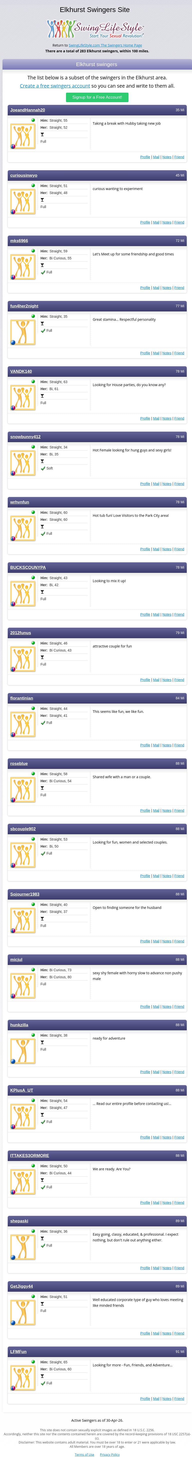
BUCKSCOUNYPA (28, 567)
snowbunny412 (25, 436)
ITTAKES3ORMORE (29, 1155)
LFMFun (18, 1351)
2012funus (20, 632)
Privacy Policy (110, 1454)
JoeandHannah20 (27, 109)
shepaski (19, 1220)
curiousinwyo (23, 175)
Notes (167, 157)
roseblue (19, 763)
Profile (145, 157)
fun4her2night (24, 305)
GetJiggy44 (21, 1286)
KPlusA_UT (21, 1090)
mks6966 (19, 240)
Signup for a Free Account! (97, 97)
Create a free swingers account (55, 85)
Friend (179, 157)
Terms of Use (84, 1454)
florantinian (21, 698)
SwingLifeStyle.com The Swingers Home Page (105, 45)
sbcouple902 (23, 828)
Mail (156, 157)
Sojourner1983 (25, 894)
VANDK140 (21, 371)
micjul (16, 959)
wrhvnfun (19, 502)
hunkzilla (19, 1024)
